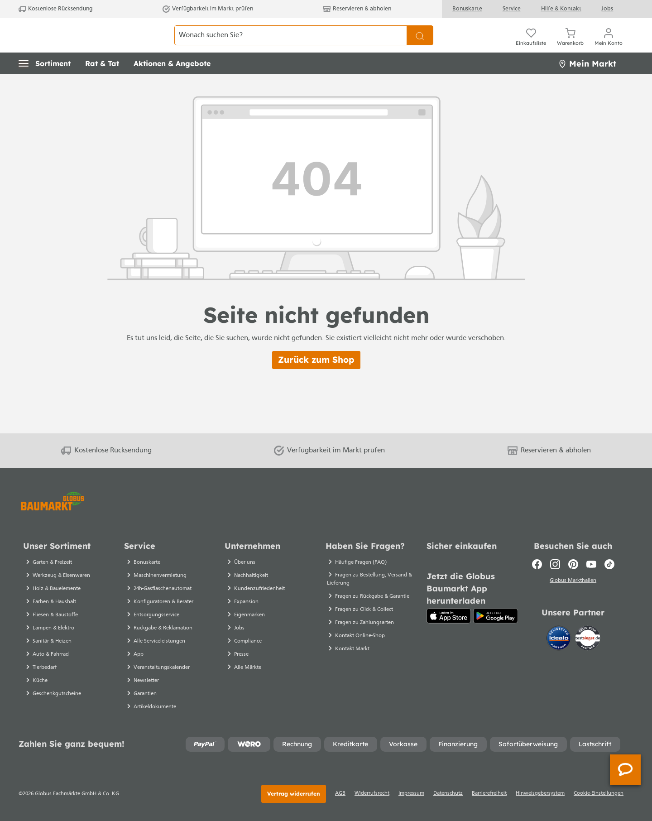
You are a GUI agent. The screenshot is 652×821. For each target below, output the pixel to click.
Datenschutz (448, 793)
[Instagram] (555, 564)
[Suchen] (420, 45)
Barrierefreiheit (489, 793)
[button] (44, 84)
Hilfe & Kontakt (561, 9)
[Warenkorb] (570, 45)
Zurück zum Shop (316, 379)
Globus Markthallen (573, 582)
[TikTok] (609, 564)
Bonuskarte (467, 9)
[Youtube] (591, 564)
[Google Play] (495, 616)
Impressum (411, 793)
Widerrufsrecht (372, 793)
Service (512, 9)
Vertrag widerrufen (293, 793)
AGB (340, 793)
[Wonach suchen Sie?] (290, 45)
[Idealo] (559, 639)
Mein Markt (587, 83)
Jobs (607, 9)
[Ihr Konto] (608, 45)
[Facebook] (537, 564)
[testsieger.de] (587, 639)
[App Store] (449, 616)
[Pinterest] (573, 564)
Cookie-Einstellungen (598, 793)
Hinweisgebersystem (540, 793)
